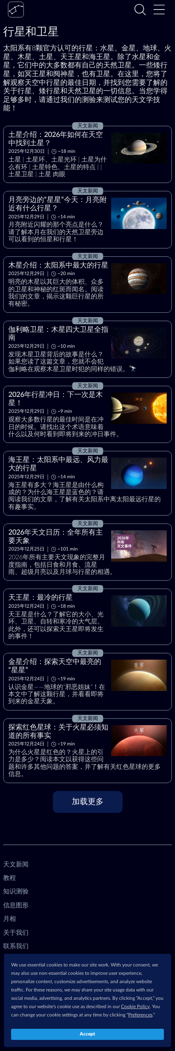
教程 (9, 878)
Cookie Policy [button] (135, 1006)
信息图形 (16, 905)
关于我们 (16, 933)
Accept (87, 1034)
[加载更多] (88, 802)
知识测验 (16, 891)
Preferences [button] (140, 1015)
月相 (9, 919)
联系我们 (16, 946)
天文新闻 (16, 864)
